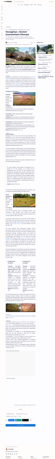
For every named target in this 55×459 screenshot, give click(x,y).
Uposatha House (9, 239)
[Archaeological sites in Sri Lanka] (21, 414)
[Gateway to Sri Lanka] (7, 2)
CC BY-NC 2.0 (11, 317)
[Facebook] (6, 454)
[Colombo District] (46, 55)
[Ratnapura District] (45, 62)
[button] (2, 2)
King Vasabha (25, 238)
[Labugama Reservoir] (45, 49)
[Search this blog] (21, 2)
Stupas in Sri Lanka (42, 68)
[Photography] (26, 5)
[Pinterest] (10, 454)
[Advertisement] (30, 16)
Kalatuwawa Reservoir (43, 64)
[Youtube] (8, 454)
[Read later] (31, 42)
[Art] (18, 5)
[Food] (35, 5)
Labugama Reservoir (42, 57)
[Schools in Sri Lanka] (51, 70)
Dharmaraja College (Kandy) (44, 72)
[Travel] (21, 5)
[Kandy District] (45, 70)
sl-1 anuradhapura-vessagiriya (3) (14, 316)
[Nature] (31, 5)
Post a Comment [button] (20, 425)
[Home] (2, 5)
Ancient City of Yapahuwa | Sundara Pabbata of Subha (45, 77)
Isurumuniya (8, 214)
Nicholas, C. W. (10, 325)
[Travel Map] (39, 5)
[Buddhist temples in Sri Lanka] (11, 416)
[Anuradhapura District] (10, 414)
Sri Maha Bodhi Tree (17, 223)
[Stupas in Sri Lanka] (46, 66)
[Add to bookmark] (52, 46)
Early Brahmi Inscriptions (15, 83)
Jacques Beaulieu (26, 316)
